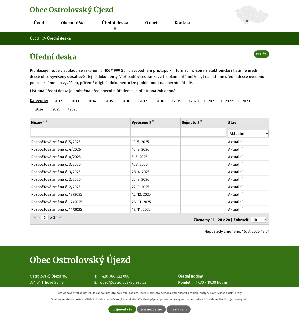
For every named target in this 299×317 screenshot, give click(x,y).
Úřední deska (115, 22)
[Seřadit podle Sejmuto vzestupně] (202, 120)
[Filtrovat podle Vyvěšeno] (155, 132)
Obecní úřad (73, 22)
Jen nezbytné (152, 308)
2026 (74, 109)
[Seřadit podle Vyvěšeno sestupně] (154, 122)
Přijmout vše (118, 308)
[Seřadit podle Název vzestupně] (47, 120)
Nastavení (183, 308)
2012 (58, 101)
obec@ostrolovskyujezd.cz (123, 279)
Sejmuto (191, 122)
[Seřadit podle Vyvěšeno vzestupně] (154, 120)
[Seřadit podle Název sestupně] (47, 122)
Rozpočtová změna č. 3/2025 (55, 170)
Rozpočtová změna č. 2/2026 (56, 178)
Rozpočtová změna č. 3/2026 (56, 163)
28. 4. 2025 (141, 170)
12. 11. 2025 (141, 208)
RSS (260, 56)
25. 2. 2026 (141, 178)
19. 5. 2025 (140, 140)
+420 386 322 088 (114, 273)
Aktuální (236, 140)
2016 (126, 101)
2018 (160, 101)
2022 (229, 101)
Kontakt (182, 22)
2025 (56, 109)
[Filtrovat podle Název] (80, 132)
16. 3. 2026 (141, 148)
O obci (151, 22)
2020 (195, 101)
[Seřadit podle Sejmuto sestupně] (202, 122)
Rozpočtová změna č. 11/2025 (56, 208)
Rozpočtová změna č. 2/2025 (55, 185)
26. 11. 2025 (141, 200)
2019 (177, 101)
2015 (109, 101)
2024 (39, 109)
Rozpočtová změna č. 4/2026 (56, 148)
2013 (75, 101)
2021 (212, 101)
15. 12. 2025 (141, 193)
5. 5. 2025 (140, 155)
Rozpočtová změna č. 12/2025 (56, 200)
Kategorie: (39, 100)
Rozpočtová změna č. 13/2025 (56, 193)
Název (38, 122)
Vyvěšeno (142, 122)
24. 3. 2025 (141, 185)
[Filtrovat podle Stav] (248, 131)
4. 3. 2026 (140, 163)
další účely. (235, 292)
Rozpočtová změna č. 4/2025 (56, 155)
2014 (92, 101)
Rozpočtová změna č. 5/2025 (55, 140)
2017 (143, 101)
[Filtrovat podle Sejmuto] (204, 132)
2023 (246, 101)
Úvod (39, 22)
